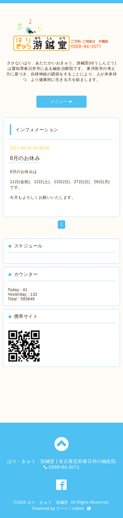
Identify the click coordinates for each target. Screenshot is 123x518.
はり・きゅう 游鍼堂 (47, 502)
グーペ (62, 508)
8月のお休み (25, 158)
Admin (78, 508)
